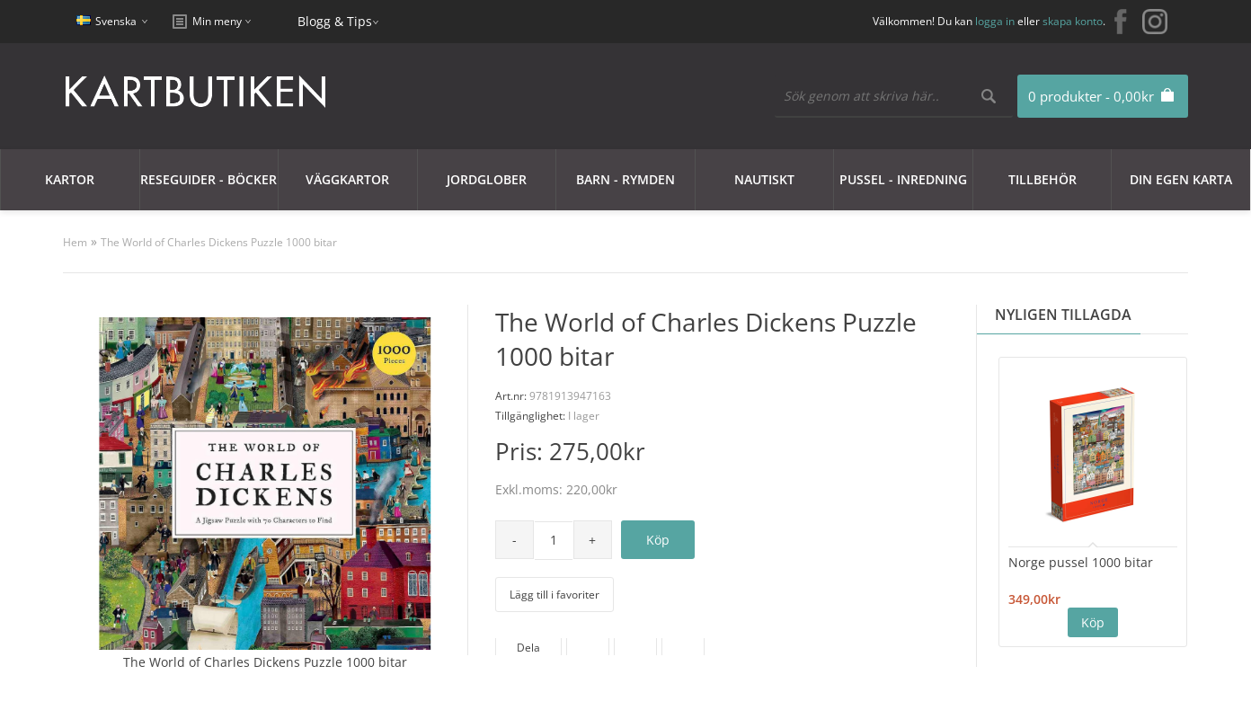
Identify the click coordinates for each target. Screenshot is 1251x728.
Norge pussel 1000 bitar (1080, 562)
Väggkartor (347, 179)
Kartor (69, 179)
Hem (75, 242)
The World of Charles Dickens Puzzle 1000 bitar (219, 242)
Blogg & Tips (334, 21)
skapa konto (1072, 21)
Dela (528, 647)
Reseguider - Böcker (208, 179)
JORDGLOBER (487, 179)
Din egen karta (1181, 179)
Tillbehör (1042, 179)
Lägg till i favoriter (554, 594)
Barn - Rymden (625, 179)
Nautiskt (764, 179)
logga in (995, 21)
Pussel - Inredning (903, 179)
